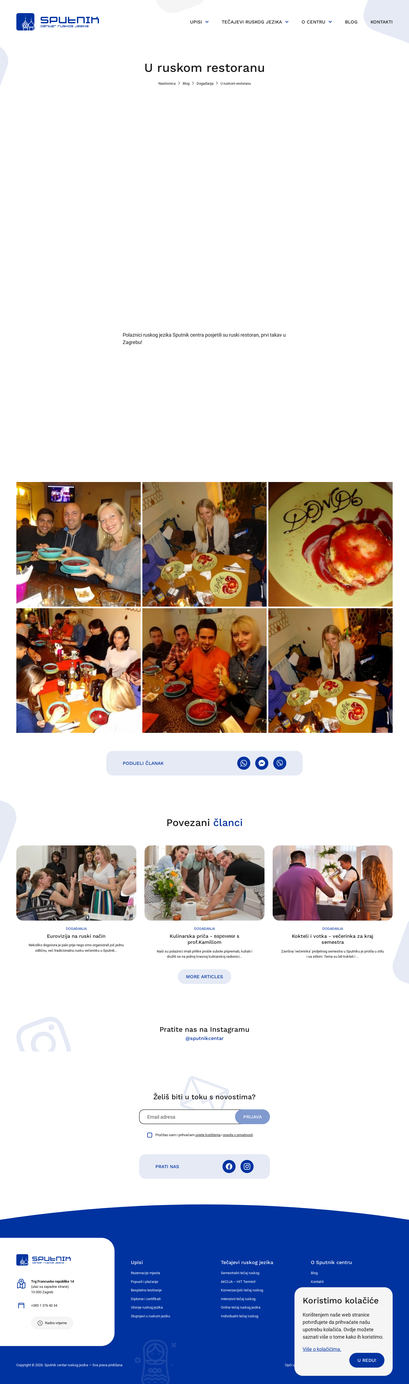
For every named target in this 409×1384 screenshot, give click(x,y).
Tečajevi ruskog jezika (252, 22)
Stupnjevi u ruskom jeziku (150, 1316)
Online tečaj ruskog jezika (240, 1307)
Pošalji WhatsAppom (243, 763)
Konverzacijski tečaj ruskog (242, 1290)
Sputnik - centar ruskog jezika (57, 22)
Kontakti (382, 22)
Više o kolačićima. (322, 1349)
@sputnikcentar (204, 1038)
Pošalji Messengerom (261, 763)
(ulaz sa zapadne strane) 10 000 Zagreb (52, 1286)
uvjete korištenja (208, 1135)
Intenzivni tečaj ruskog (238, 1299)
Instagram (247, 1166)
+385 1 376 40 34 (44, 1305)
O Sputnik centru (331, 1262)
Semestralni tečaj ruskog (240, 1273)
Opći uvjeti (293, 1365)
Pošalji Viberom (279, 763)
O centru (313, 22)
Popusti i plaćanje (144, 1282)
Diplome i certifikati (146, 1299)
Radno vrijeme (56, 1323)
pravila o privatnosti (238, 1135)
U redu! (366, 1360)
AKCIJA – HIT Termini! (238, 1282)
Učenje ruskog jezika (147, 1307)
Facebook (229, 1166)
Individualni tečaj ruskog (239, 1316)
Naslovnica (167, 83)
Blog (351, 22)
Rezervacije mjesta (145, 1273)
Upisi (196, 22)
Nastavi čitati (76, 899)
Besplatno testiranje (146, 1290)
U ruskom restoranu (236, 83)
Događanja (205, 83)
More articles (204, 976)
